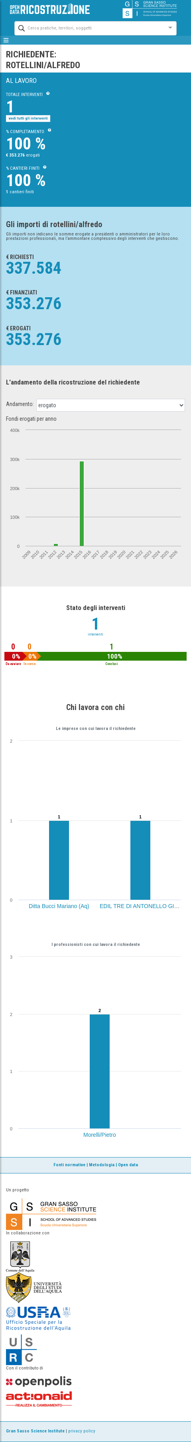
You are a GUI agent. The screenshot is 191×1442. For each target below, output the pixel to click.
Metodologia (101, 1164)
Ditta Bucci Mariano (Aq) (59, 906)
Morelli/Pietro (99, 1135)
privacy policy (81, 1431)
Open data (128, 1164)
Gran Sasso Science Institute (35, 1431)
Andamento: (20, 404)
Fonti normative (69, 1164)
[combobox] (88, 27)
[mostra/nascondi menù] (6, 40)
